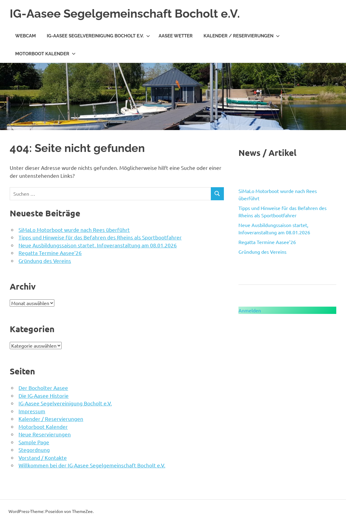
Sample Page (34, 442)
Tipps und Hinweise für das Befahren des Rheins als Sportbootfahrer (100, 237)
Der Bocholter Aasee (43, 387)
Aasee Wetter (176, 36)
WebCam (25, 36)
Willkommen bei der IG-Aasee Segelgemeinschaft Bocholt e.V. (92, 465)
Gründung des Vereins (45, 260)
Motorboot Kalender (45, 54)
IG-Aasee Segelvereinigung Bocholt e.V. (98, 36)
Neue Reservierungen (45, 434)
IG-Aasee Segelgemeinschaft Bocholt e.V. (125, 13)
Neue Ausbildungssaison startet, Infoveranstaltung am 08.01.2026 (98, 245)
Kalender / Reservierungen (242, 36)
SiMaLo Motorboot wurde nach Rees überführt (74, 229)
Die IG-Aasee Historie (44, 395)
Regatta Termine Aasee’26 (50, 252)
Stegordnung (34, 449)
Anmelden (249, 310)
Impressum (32, 411)
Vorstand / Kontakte (43, 457)
